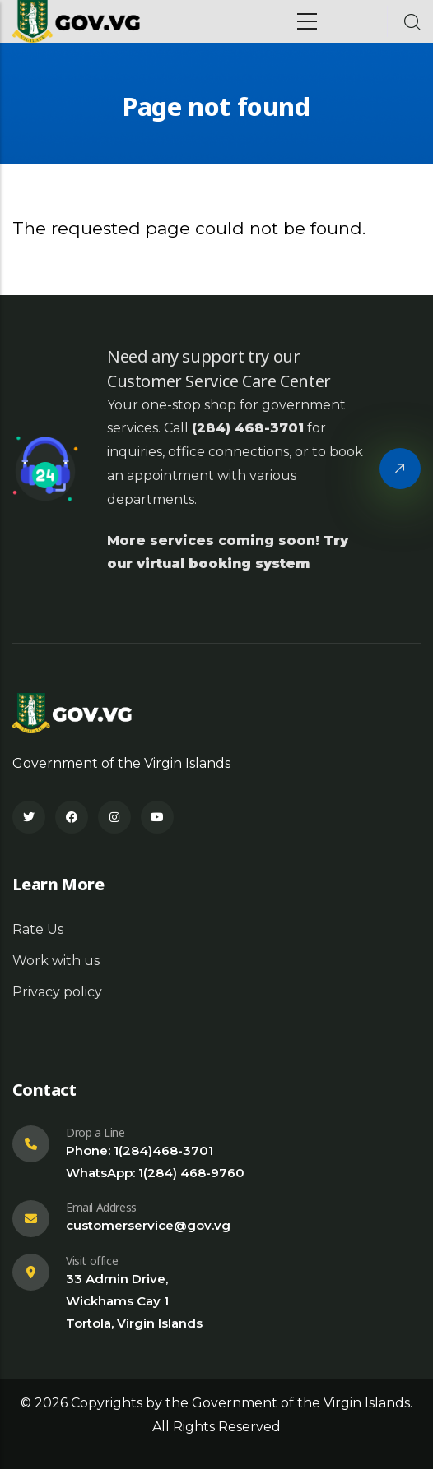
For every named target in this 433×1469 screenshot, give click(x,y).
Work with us (56, 960)
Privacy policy (57, 992)
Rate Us (37, 929)
